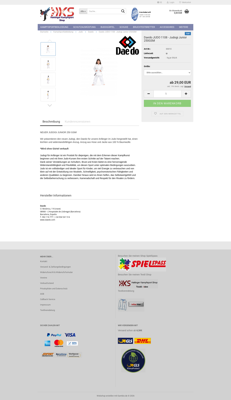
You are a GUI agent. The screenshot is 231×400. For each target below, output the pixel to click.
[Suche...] (83, 11)
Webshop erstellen (105, 396)
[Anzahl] (167, 93)
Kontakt (43, 261)
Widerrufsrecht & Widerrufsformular (56, 272)
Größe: (147, 66)
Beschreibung (51, 121)
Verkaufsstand (47, 283)
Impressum (45, 305)
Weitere (183, 27)
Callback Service (47, 299)
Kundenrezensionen (77, 121)
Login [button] (170, 2)
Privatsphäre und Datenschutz (53, 288)
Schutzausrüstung (84, 27)
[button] (159, 2)
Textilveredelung (47, 310)
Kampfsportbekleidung (54, 27)
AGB (42, 294)
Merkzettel (185, 2)
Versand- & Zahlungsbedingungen (55, 267)
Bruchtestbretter (144, 27)
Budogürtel (108, 27)
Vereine (43, 277)
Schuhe (124, 27)
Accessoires (167, 27)
